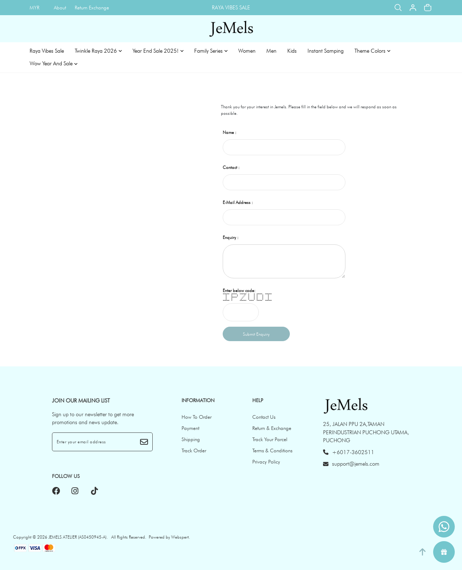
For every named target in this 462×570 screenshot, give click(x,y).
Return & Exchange (271, 428)
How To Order (197, 417)
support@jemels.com (351, 464)
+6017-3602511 (348, 452)
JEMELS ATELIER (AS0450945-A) (77, 537)
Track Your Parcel (269, 439)
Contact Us (263, 417)
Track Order (194, 450)
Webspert (180, 537)
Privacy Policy (266, 462)
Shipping (191, 439)
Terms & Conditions (272, 450)
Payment (190, 428)
